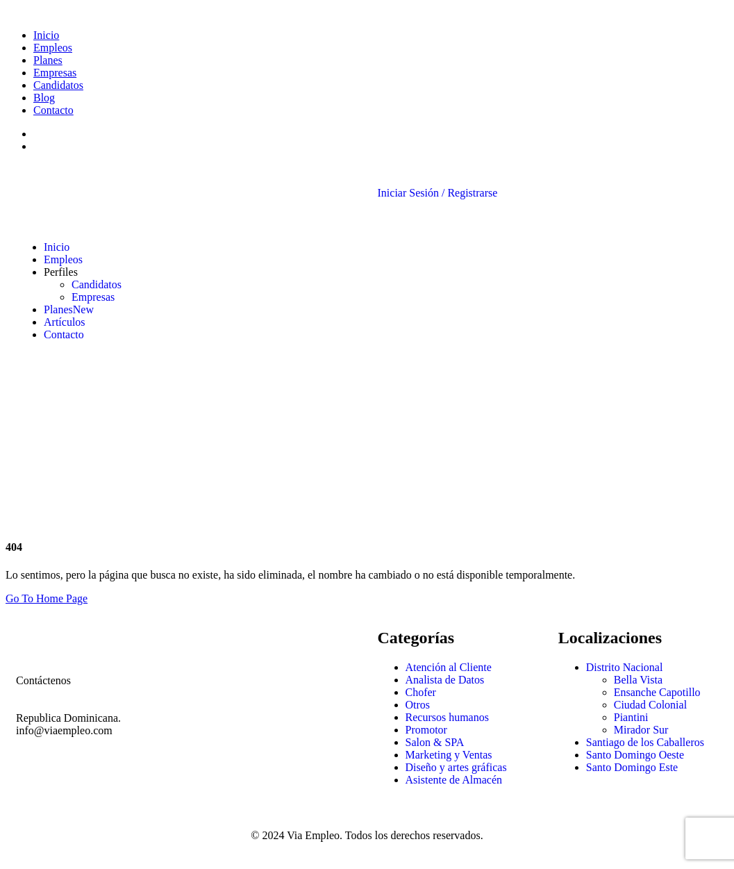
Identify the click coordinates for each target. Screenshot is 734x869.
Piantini (631, 717)
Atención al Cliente (449, 667)
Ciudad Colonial (650, 705)
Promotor (426, 730)
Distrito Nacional (624, 667)
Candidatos (58, 85)
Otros (418, 705)
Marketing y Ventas (449, 755)
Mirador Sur (641, 730)
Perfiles (61, 272)
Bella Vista (638, 680)
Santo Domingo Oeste (635, 755)
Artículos (64, 322)
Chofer (421, 692)
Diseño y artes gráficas (456, 767)
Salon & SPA (435, 742)
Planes (47, 60)
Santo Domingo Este (632, 767)
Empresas (54, 72)
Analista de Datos (445, 680)
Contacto (53, 110)
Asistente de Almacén (454, 780)
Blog (44, 98)
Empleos (52, 47)
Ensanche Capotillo (657, 692)
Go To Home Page (46, 598)
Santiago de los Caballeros (645, 742)
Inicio (46, 35)
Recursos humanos (447, 717)
